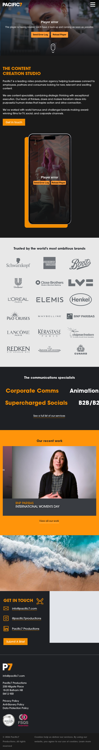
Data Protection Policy (16, 708)
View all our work (49, 520)
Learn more (85, 741)
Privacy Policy (11, 700)
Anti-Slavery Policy (13, 704)
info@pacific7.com (14, 675)
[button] (7, 481)
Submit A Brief (15, 641)
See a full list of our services (49, 415)
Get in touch (14, 122)
